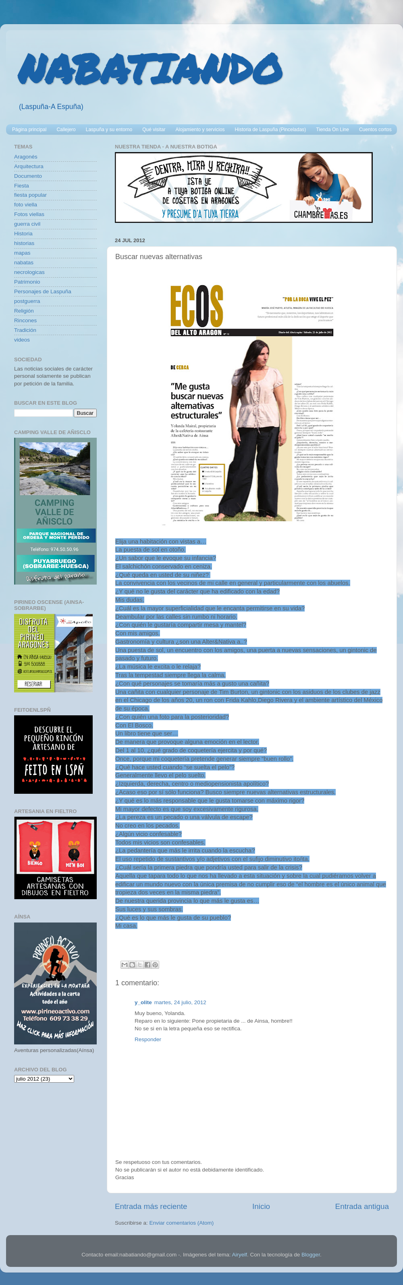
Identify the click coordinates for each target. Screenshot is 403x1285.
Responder (148, 1039)
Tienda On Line (332, 129)
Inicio (261, 1206)
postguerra (27, 301)
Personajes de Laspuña (42, 291)
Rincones (25, 320)
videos (22, 340)
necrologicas (29, 272)
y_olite (143, 1002)
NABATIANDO (150, 68)
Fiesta (21, 186)
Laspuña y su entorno (109, 129)
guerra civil (27, 224)
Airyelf (239, 1255)
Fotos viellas (29, 214)
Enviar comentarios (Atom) (182, 1223)
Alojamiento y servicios (200, 129)
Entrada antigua (362, 1206)
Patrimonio (27, 282)
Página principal (29, 129)
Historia (23, 234)
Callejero (65, 129)
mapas (22, 253)
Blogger (310, 1255)
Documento (28, 176)
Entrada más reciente (151, 1206)
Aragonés (25, 157)
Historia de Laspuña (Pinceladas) (270, 129)
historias (24, 243)
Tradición (25, 330)
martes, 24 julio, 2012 (180, 1002)
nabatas (23, 262)
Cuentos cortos (375, 129)
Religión (24, 311)
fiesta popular (30, 195)
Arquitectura (29, 166)
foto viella (25, 205)
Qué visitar (153, 129)
